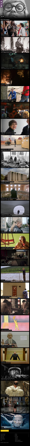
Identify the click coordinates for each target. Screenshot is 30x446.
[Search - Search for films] (1, 4)
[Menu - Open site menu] (1, 1)
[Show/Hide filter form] (3, 16)
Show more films (4, 430)
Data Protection (18, 440)
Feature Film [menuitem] (3, 435)
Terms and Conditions (19, 441)
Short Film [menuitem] (2, 436)
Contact (16, 437)
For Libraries (3, 438)
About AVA (2, 437)
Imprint (16, 438)
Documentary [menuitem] (3, 434)
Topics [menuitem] (16, 434)
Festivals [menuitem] (16, 436)
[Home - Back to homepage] (1, 6)
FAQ (1, 440)
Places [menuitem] (16, 435)
